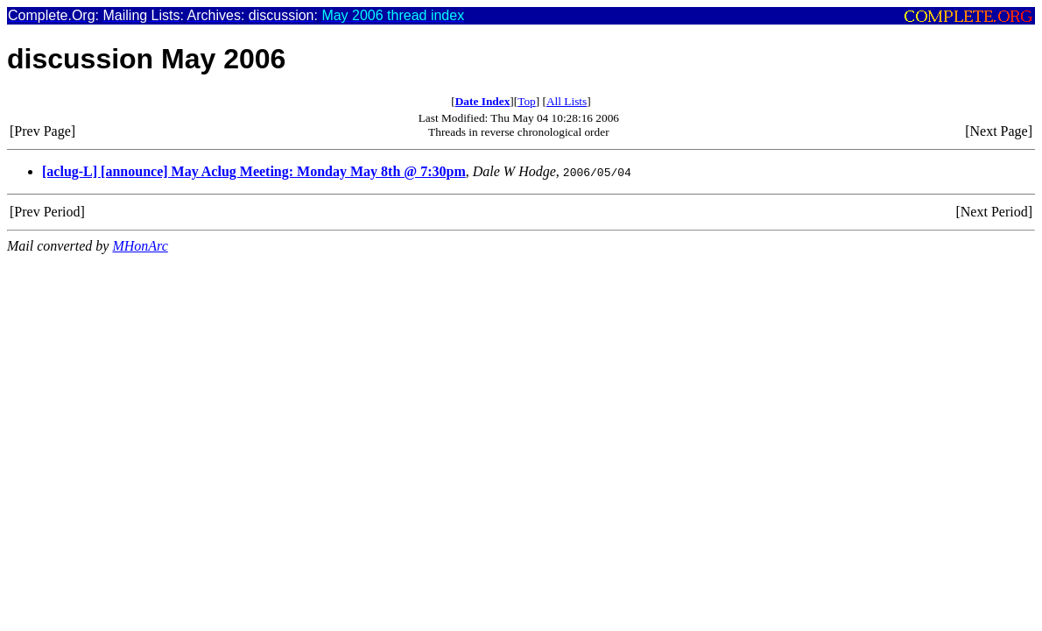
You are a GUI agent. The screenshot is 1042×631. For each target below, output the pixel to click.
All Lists (566, 101)
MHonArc (139, 245)
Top (526, 101)
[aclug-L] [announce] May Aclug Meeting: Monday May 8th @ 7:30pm (254, 171)
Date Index (482, 101)
